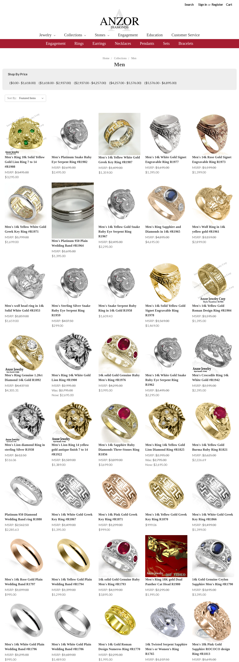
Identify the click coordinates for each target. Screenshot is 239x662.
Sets (166, 43)
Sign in (202, 4)
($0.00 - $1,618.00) (22, 83)
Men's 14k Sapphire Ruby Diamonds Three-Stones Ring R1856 (119, 449)
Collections (75, 35)
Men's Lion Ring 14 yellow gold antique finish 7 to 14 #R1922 (70, 449)
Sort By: (12, 98)
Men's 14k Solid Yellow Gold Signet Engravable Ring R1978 (165, 310)
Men (134, 58)
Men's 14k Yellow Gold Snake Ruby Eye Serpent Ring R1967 (119, 231)
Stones (102, 35)
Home (106, 58)
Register (217, 4)
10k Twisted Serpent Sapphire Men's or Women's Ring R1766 (166, 654)
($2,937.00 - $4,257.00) (90, 83)
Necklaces (123, 43)
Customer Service (186, 35)
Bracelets (185, 43)
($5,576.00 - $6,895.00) (160, 83)
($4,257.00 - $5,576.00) (125, 83)
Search (189, 4)
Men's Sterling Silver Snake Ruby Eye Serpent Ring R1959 (71, 310)
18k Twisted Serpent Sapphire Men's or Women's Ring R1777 (73, 654)
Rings (79, 43)
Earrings (99, 43)
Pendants (147, 43)
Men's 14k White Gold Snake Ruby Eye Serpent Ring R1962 (165, 380)
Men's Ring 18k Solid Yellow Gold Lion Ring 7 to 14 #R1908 (25, 161)
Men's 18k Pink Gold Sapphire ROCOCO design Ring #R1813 (211, 617)
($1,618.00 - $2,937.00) (55, 83)
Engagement (128, 35)
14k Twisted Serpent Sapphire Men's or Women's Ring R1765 (166, 617)
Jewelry (47, 35)
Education (155, 35)
